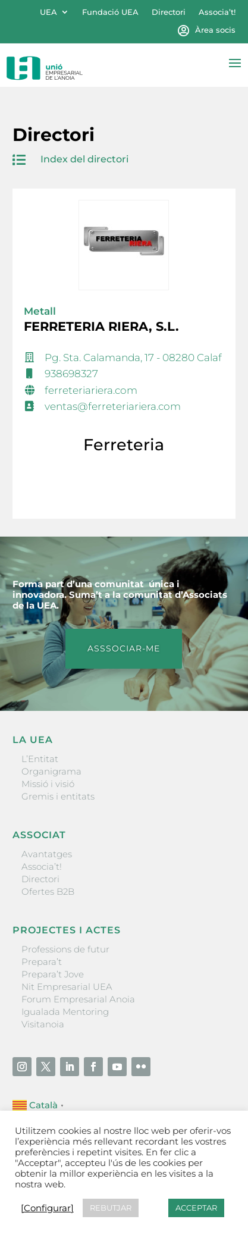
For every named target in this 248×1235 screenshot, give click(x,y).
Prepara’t (41, 961)
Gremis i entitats (58, 796)
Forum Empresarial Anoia (78, 999)
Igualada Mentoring (65, 1011)
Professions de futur (65, 949)
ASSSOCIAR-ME (123, 648)
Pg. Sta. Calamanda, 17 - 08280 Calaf (133, 357)
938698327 (71, 374)
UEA (48, 12)
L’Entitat (39, 758)
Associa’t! (217, 12)
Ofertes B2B (47, 891)
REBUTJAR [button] (110, 1207)
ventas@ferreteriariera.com (113, 406)
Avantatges (46, 854)
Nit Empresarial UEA (66, 986)
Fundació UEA (110, 12)
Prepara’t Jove (52, 974)
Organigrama (51, 771)
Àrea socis (215, 30)
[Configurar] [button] (47, 1208)
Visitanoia (42, 1024)
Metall (40, 311)
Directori (169, 12)
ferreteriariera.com (91, 390)
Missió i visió (47, 783)
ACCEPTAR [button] (196, 1207)
